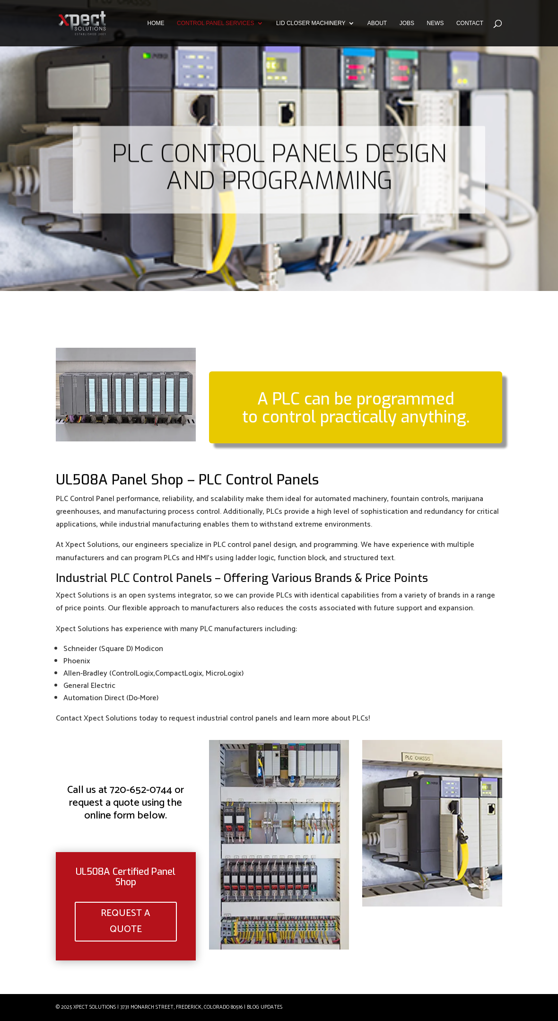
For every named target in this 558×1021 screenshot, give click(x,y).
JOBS (407, 23)
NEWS (435, 23)
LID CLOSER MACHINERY (310, 23)
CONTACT (469, 23)
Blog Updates (264, 1007)
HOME (156, 23)
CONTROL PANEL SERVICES (215, 23)
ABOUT (377, 23)
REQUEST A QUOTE (125, 922)
